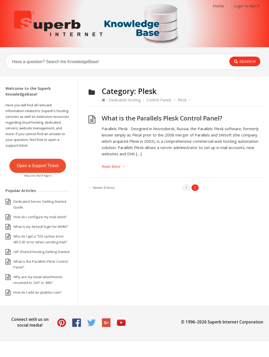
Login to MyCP (247, 5)
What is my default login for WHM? (40, 226)
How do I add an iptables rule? (37, 292)
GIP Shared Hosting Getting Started (41, 251)
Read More (113, 166)
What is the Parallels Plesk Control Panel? (162, 118)
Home (218, 5)
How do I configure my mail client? (40, 217)
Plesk (182, 99)
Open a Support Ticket (38, 165)
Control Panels (159, 99)
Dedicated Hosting (125, 99)
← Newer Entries (102, 187)
